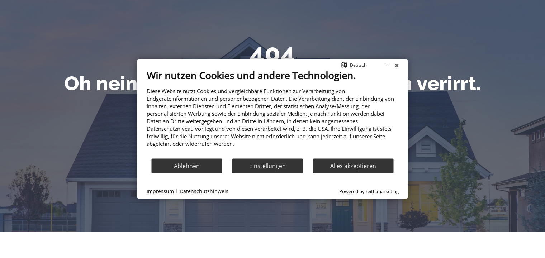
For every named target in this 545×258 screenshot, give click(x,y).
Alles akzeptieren (353, 165)
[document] (273, 114)
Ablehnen (187, 165)
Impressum (160, 190)
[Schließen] (397, 65)
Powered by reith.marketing (369, 191)
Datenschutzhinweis (204, 190)
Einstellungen (267, 165)
